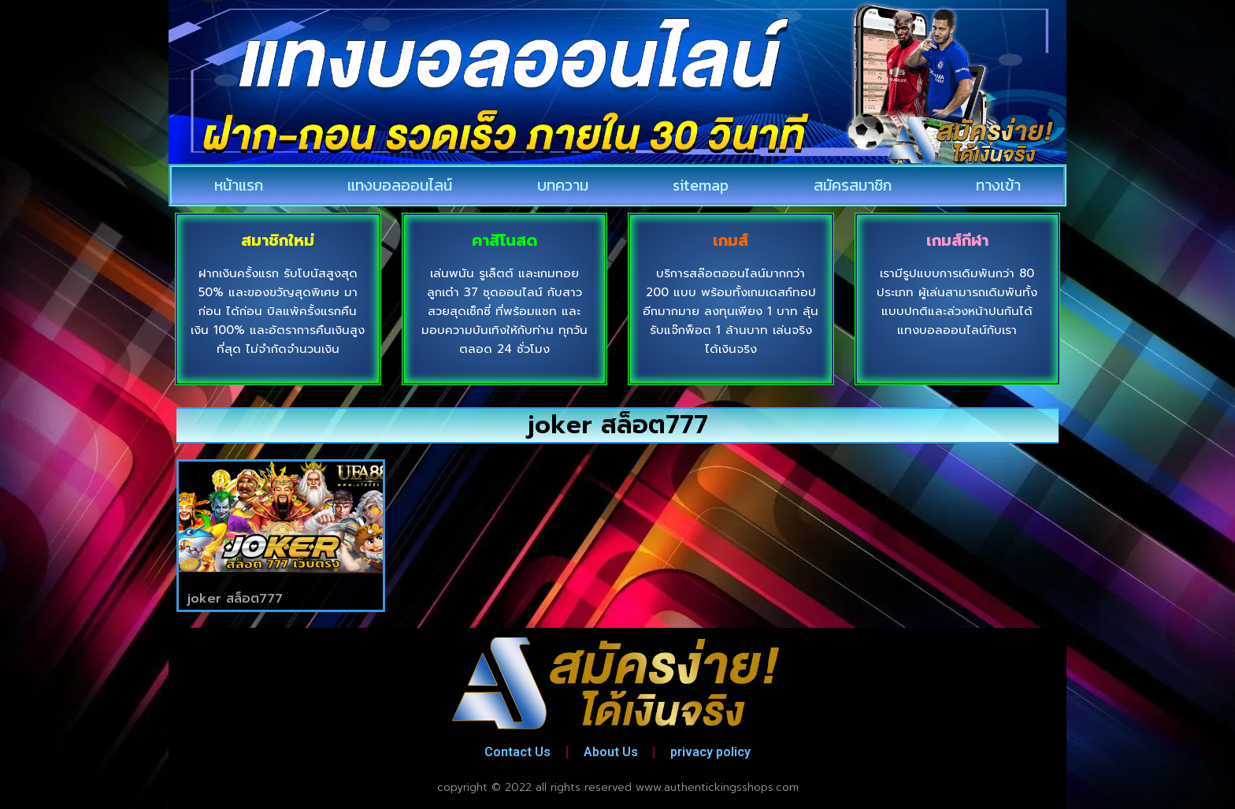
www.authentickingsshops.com (717, 787)
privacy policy (711, 751)
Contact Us (517, 751)
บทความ (562, 185)
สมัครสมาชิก (853, 185)
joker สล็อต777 (235, 598)
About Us (611, 751)
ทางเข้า (998, 185)
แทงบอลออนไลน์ (399, 185)
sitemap (701, 185)
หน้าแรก (238, 185)
